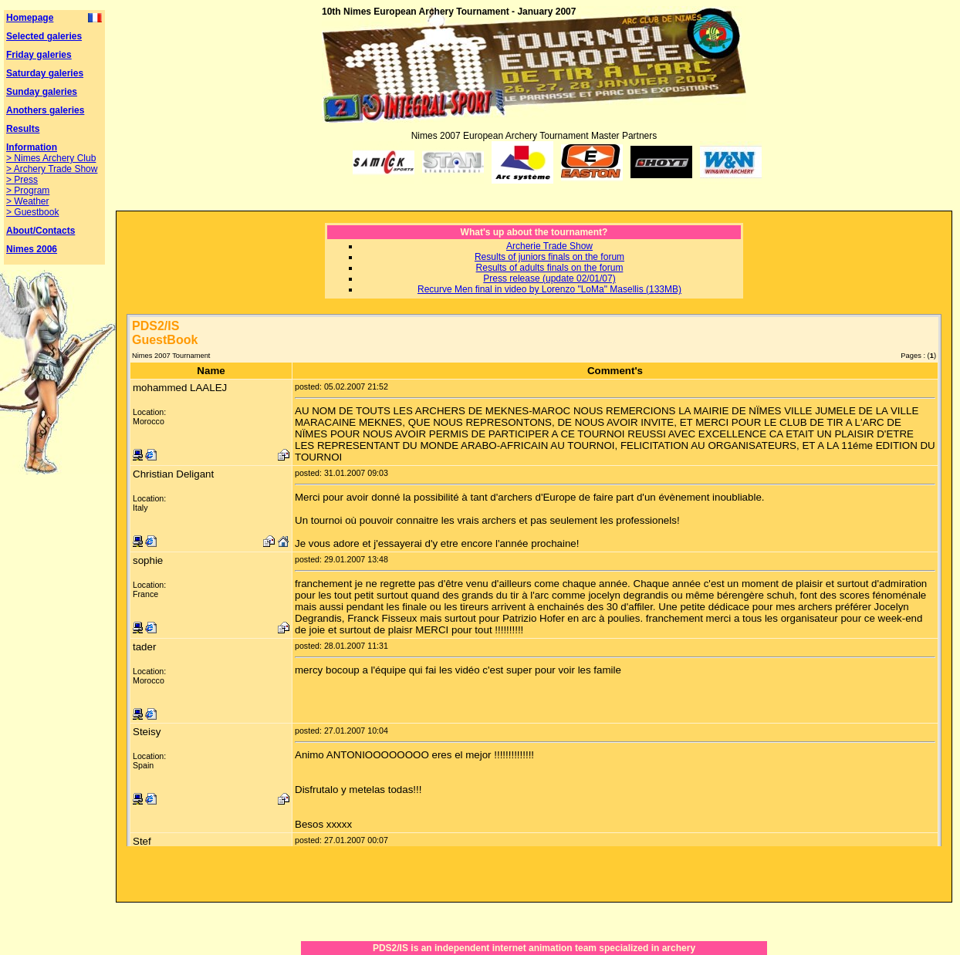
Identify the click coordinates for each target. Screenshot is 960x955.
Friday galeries (39, 54)
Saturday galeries (44, 73)
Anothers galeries (45, 110)
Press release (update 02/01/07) (549, 278)
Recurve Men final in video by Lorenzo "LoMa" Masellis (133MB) (549, 289)
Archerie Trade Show (549, 246)
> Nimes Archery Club (51, 158)
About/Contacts (40, 230)
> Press (22, 179)
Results (22, 128)
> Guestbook (32, 212)
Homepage (29, 17)
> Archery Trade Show (51, 169)
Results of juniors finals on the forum (549, 256)
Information (31, 147)
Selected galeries (44, 36)
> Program (27, 190)
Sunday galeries (41, 91)
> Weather (27, 201)
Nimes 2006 (31, 249)
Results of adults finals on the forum (550, 267)
